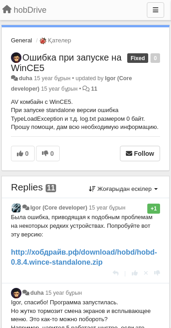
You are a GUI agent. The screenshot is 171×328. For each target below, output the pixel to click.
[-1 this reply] (157, 273)
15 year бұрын (107, 208)
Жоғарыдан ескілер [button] (123, 188)
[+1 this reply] (135, 273)
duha (25, 78)
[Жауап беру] (116, 273)
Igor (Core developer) (58, 208)
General (21, 40)
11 (94, 89)
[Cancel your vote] (146, 273)
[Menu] (155, 10)
